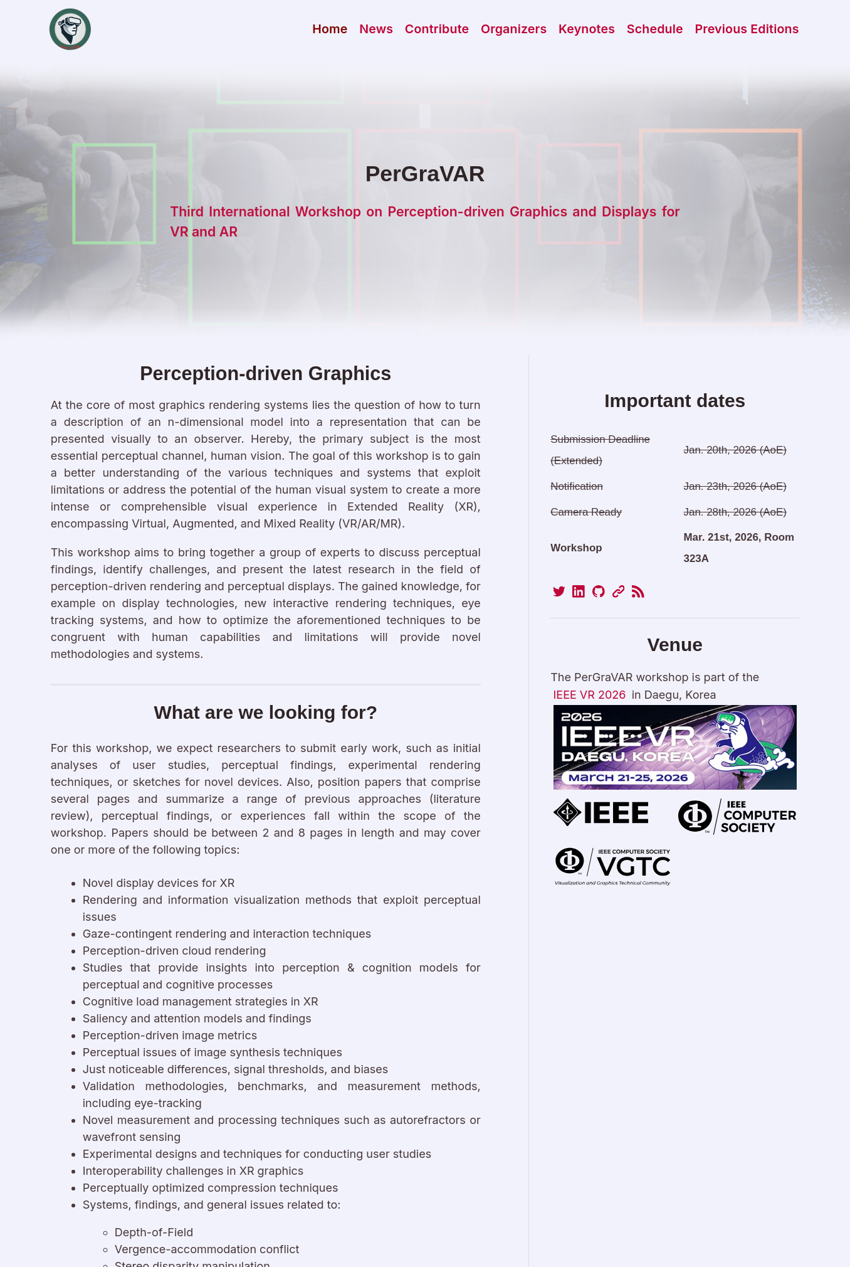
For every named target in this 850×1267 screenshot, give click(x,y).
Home (329, 29)
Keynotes (587, 29)
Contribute (437, 29)
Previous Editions (747, 29)
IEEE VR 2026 (590, 694)
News (376, 29)
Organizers (514, 29)
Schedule (655, 29)
